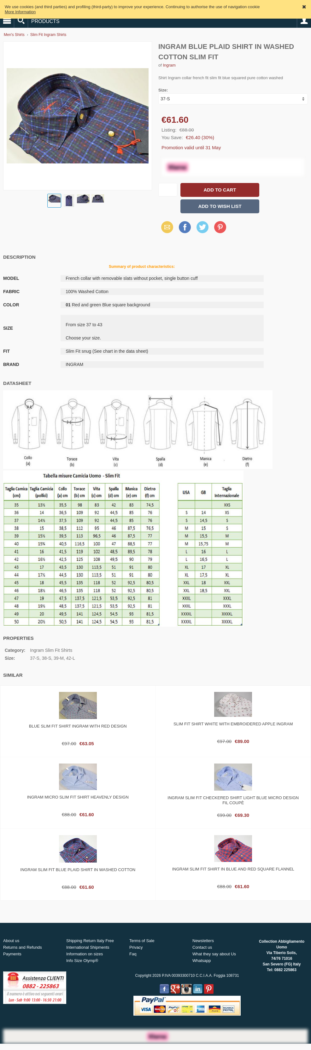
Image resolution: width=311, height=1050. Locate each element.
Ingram (169, 65)
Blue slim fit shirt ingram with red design (78, 726)
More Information (20, 11)
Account (304, 21)
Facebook (185, 227)
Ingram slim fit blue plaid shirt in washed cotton (77, 869)
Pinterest (220, 227)
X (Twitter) (202, 229)
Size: (163, 90)
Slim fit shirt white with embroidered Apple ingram (233, 724)
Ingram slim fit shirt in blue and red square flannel (233, 869)
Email (165, 227)
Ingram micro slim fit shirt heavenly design (78, 797)
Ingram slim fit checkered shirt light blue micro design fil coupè (233, 800)
